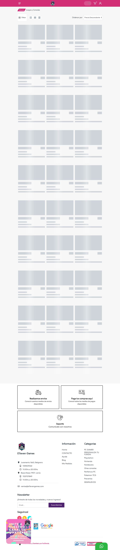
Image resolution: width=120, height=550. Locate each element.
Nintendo (88, 461)
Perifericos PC (89, 472)
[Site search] (85, 3)
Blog (64, 460)
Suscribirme (56, 505)
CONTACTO (67, 453)
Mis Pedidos (67, 464)
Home (21, 10)
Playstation (88, 458)
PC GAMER (88, 450)
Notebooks (88, 465)
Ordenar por (77, 17)
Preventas (88, 479)
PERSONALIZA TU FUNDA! (91, 453)
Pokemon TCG (90, 475)
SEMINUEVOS (90, 482)
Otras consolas (90, 468)
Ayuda (64, 457)
